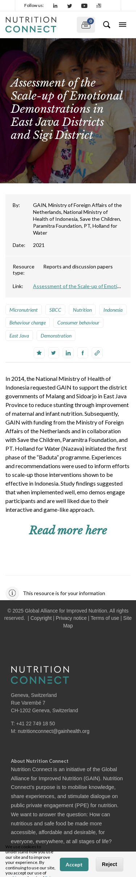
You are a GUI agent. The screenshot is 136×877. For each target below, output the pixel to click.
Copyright (41, 618)
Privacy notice (71, 618)
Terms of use (105, 618)
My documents (85, 23)
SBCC (55, 310)
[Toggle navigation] (123, 25)
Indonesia (113, 310)
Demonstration (56, 335)
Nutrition (82, 310)
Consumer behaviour (78, 322)
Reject (109, 864)
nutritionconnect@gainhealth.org (54, 731)
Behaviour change (27, 322)
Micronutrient (23, 310)
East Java (19, 335)
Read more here (68, 530)
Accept (74, 864)
